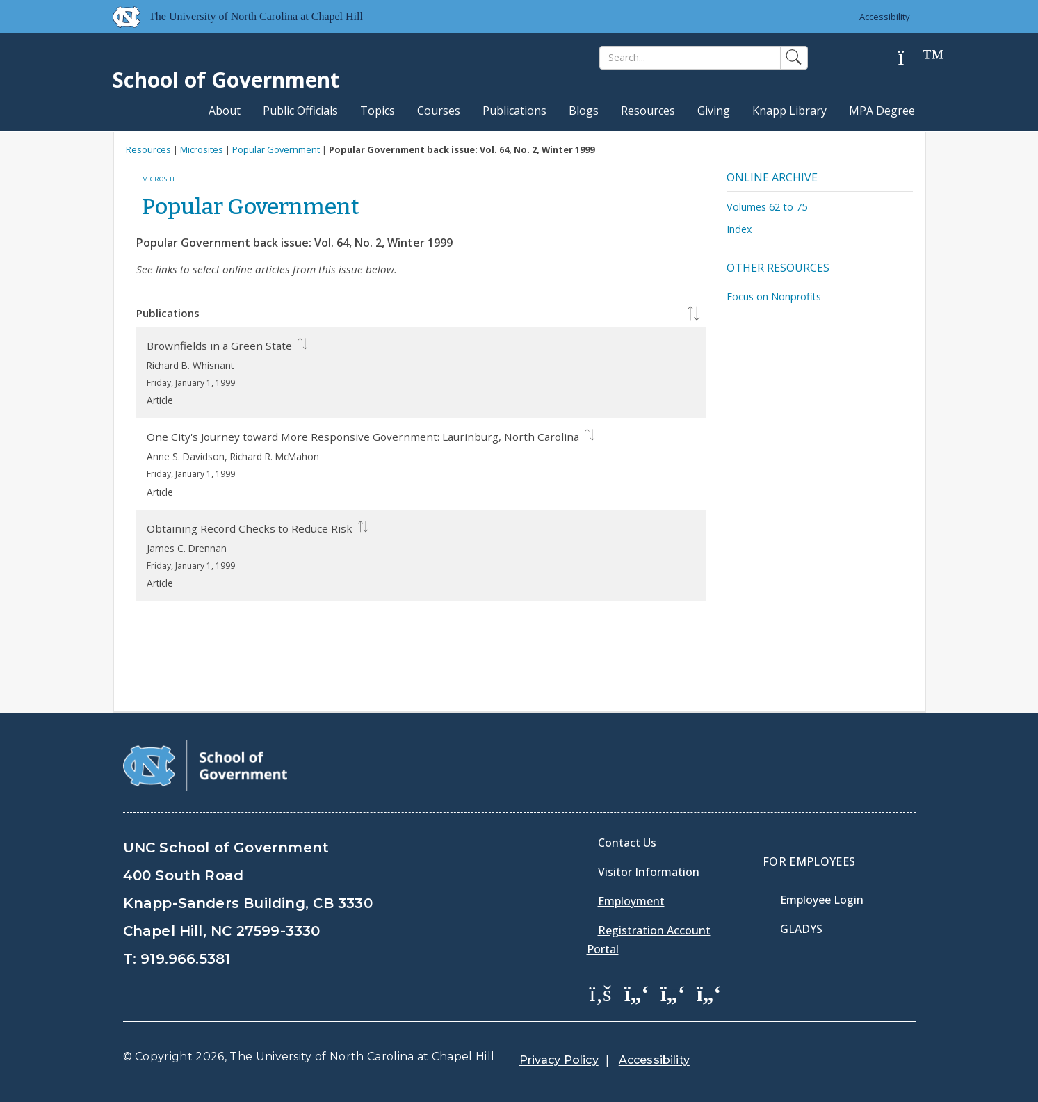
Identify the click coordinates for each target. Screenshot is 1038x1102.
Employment (631, 901)
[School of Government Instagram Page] (709, 992)
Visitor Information (648, 872)
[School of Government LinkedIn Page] (673, 992)
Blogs (584, 110)
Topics (377, 110)
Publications (514, 110)
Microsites (201, 149)
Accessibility (884, 16)
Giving (713, 110)
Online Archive (772, 177)
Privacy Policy (559, 1060)
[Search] (690, 58)
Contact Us (627, 842)
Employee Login (821, 899)
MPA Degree (882, 110)
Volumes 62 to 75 (767, 206)
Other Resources (778, 267)
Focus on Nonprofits (774, 296)
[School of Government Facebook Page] (601, 992)
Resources (648, 110)
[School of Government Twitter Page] (637, 992)
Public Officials (300, 110)
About (225, 110)
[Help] (912, 58)
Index (739, 229)
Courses (438, 110)
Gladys (801, 929)
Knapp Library (789, 110)
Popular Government (276, 149)
